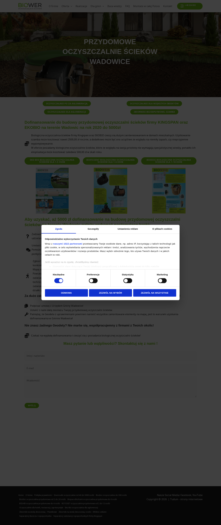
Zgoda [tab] (58, 229)
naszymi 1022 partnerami (67, 243)
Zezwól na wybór (110, 292)
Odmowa (66, 292)
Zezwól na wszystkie (155, 292)
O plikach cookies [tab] (162, 229)
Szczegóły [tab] (93, 229)
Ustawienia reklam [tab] (128, 229)
